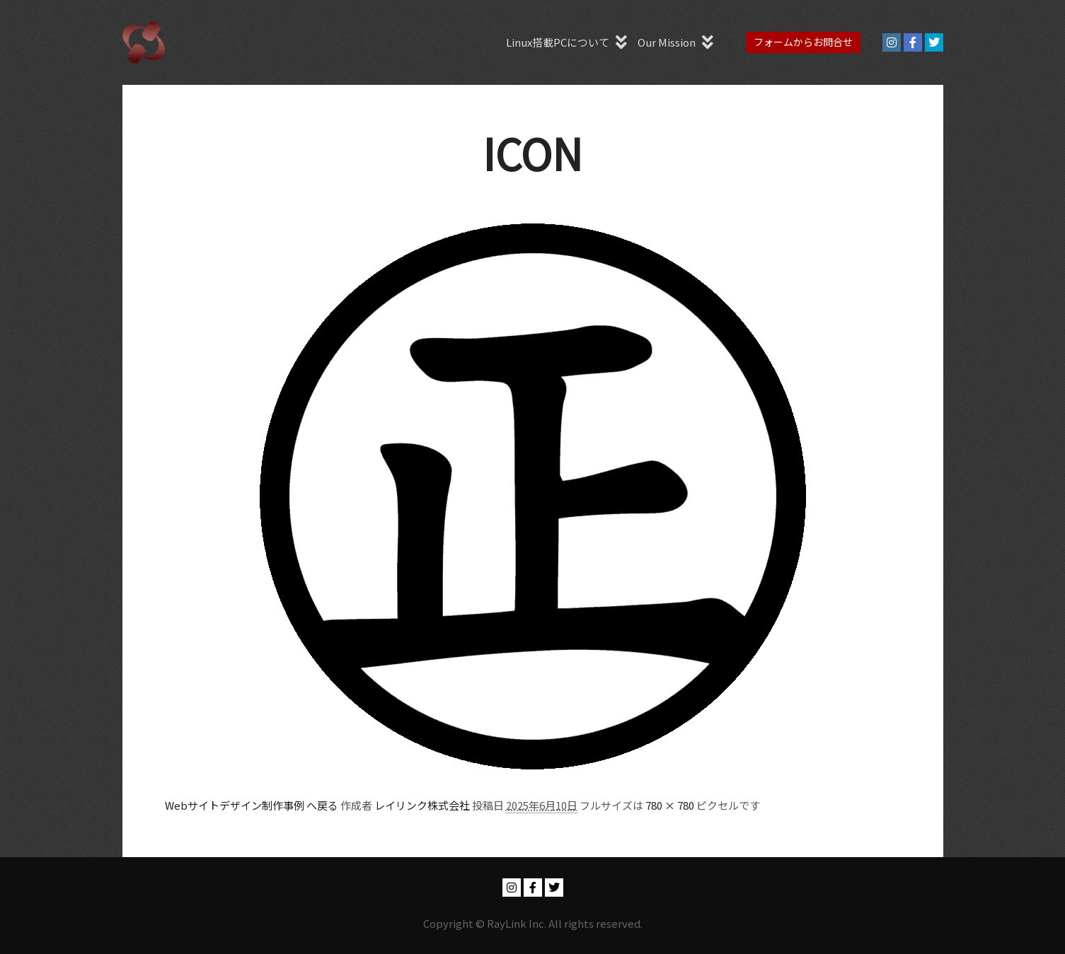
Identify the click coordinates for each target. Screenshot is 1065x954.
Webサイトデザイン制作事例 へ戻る (251, 805)
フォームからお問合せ (803, 42)
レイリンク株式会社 (422, 805)
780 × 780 (669, 805)
